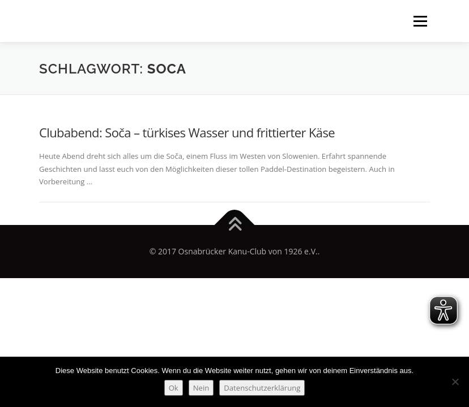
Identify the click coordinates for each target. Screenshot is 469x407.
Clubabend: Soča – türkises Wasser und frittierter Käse (187, 132)
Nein (201, 388)
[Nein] (455, 381)
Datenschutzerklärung (262, 388)
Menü (420, 21)
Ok (173, 388)
